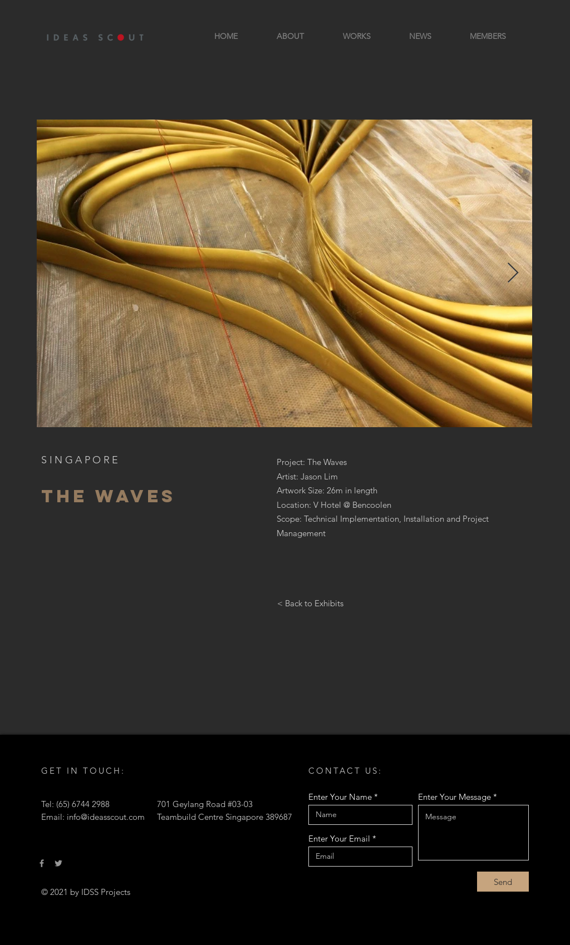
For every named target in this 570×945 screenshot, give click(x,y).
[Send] (503, 882)
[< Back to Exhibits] (310, 603)
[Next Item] (513, 273)
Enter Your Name (340, 797)
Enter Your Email (339, 838)
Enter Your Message (454, 797)
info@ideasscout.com (106, 817)
